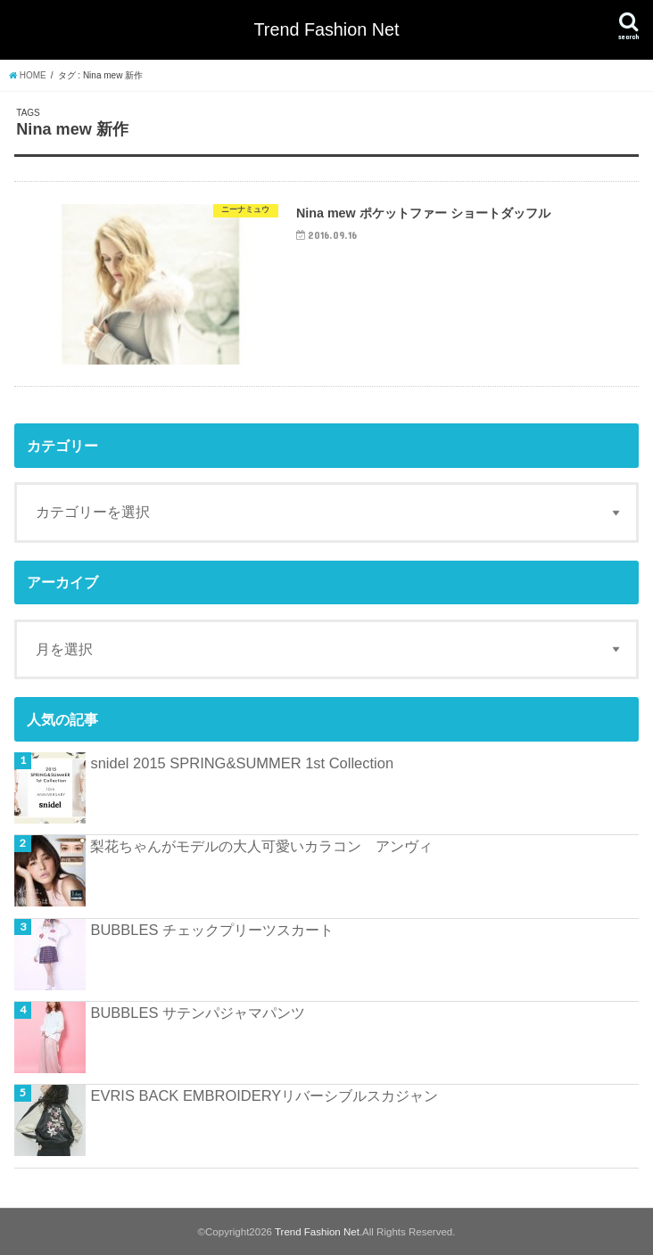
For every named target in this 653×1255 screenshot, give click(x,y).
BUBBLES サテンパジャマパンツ (197, 1013)
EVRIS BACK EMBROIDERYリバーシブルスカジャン (264, 1095)
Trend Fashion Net (327, 29)
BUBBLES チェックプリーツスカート (212, 930)
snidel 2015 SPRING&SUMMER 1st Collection (241, 763)
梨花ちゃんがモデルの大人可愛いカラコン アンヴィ (261, 846)
